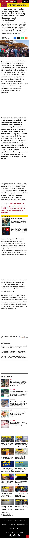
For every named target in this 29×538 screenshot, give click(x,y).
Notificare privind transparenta (14, 532)
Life (11, 379)
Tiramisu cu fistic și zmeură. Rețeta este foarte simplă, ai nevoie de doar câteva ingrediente (18, 414)
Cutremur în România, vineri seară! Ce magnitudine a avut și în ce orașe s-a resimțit (18, 424)
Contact (4, 524)
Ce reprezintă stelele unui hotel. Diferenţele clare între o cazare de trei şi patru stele (7, 470)
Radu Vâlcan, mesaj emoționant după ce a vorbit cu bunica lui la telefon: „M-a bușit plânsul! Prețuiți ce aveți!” (18, 383)
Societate (12, 389)
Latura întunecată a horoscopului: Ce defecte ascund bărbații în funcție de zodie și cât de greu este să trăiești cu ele (19, 220)
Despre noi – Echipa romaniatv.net (18, 524)
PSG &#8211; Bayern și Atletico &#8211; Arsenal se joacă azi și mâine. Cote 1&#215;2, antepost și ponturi (7, 514)
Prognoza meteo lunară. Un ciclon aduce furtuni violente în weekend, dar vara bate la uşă (17, 4)
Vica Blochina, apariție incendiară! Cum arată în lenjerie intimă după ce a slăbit (21, 445)
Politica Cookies (8, 521)
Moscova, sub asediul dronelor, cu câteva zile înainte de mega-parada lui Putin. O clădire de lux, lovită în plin (21, 508)
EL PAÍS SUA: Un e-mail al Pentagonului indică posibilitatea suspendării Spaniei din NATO (7, 445)
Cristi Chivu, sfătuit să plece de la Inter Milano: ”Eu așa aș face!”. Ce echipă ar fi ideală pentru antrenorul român (21, 495)
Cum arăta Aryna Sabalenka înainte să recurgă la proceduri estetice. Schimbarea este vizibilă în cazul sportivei (13, 357)
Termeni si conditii (20, 521)
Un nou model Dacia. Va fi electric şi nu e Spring (21, 483)
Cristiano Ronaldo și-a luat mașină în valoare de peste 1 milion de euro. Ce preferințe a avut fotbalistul (7, 457)
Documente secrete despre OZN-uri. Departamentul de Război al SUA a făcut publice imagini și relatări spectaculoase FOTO (7, 508)
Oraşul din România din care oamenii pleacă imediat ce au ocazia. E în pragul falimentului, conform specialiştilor (14, 346)
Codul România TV (14, 528)
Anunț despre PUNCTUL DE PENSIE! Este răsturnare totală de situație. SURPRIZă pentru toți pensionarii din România (13, 351)
